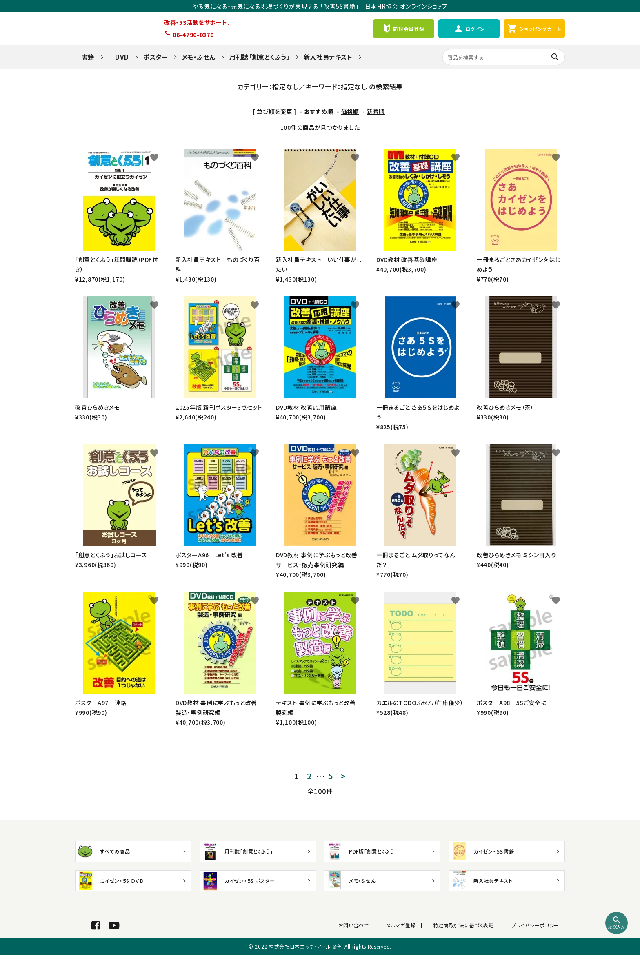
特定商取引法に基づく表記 (469, 933)
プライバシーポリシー (535, 933)
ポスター (155, 56)
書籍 (84, 56)
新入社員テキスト (328, 56)
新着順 (376, 111)
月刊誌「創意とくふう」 (259, 56)
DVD (119, 56)
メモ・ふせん (198, 56)
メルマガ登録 (412, 933)
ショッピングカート (534, 28)
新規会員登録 (403, 28)
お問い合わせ (371, 933)
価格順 (350, 111)
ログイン (469, 28)
